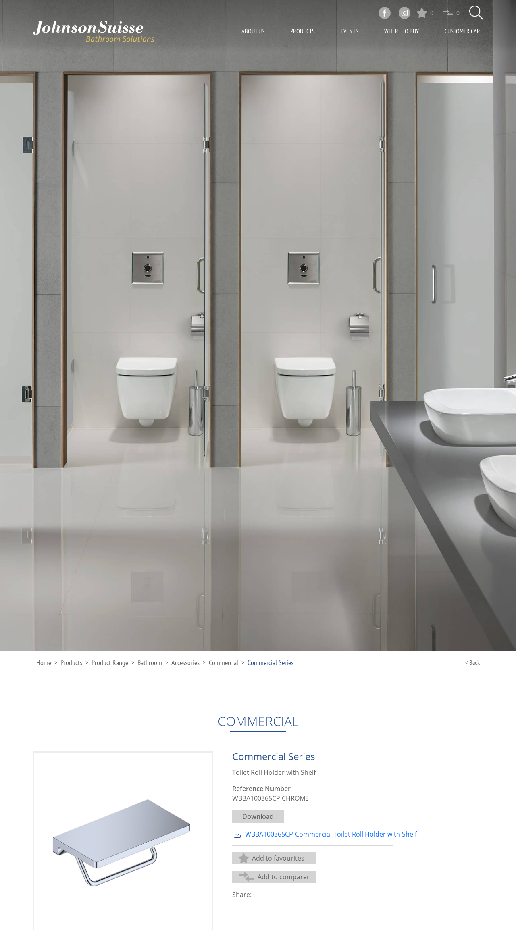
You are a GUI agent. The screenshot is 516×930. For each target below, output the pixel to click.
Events (349, 32)
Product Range (110, 662)
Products (302, 32)
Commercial (223, 662)
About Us (252, 32)
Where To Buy (401, 32)
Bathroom (149, 662)
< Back (472, 662)
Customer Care (464, 32)
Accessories (185, 662)
